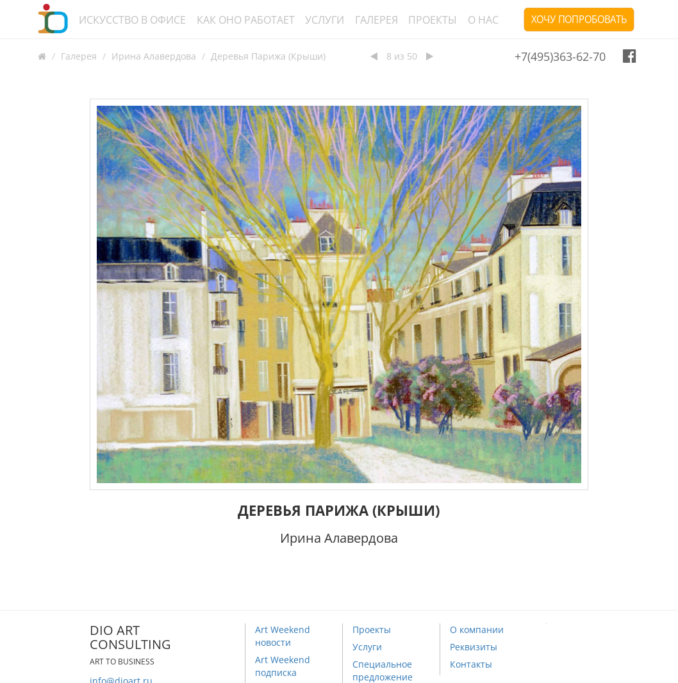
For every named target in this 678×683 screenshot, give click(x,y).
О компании (477, 629)
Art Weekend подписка (282, 666)
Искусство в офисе (132, 20)
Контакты (471, 664)
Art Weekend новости (282, 635)
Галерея (376, 20)
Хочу (579, 19)
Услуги (324, 20)
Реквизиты (473, 647)
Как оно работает (246, 20)
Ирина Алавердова (154, 56)
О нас (483, 20)
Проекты (432, 20)
